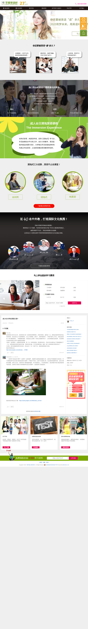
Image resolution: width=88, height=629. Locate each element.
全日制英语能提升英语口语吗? (73, 329)
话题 (44, 462)
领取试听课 (66, 447)
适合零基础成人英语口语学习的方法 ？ (74, 336)
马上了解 (6, 447)
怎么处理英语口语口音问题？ (72, 345)
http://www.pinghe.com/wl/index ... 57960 (17, 350)
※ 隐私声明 (62, 306)
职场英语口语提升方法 (71, 331)
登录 (35, 411)
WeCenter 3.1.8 (66, 464)
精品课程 (6, 8)
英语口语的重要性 (70, 341)
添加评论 (11, 323)
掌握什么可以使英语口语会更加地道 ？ (74, 334)
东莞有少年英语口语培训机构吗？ (73, 343)
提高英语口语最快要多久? (72, 352)
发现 (40, 462)
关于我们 (81, 8)
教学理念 (31, 8)
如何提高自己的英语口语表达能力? (74, 338)
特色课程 (19, 8)
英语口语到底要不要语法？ (72, 350)
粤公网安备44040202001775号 (51, 464)
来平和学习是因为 (56, 8)
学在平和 (69, 8)
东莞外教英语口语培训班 (72, 348)
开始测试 (35, 447)
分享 (62, 323)
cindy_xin (72, 320)
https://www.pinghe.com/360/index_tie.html (30, 400)
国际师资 (44, 8)
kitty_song (8, 332)
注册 (39, 411)
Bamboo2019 (9, 356)
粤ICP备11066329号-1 (31, 464)
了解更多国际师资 (44, 266)
